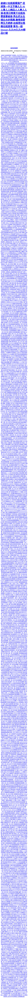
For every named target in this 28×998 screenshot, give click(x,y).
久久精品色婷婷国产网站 (17, 683)
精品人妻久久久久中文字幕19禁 (18, 90)
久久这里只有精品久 (21, 729)
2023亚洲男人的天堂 (17, 384)
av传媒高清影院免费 (9, 162)
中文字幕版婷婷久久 (11, 868)
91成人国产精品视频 (20, 280)
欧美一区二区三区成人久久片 (13, 376)
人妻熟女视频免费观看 (7, 469)
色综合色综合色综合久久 (17, 944)
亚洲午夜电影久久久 (20, 96)
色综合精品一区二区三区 (11, 775)
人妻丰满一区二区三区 (15, 435)
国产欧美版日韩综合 (15, 751)
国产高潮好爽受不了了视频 (16, 492)
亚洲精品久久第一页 (15, 150)
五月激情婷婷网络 (20, 504)
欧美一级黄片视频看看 (7, 779)
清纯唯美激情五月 (10, 276)
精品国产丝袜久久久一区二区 (15, 299)
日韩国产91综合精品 (15, 585)
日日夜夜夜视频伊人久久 (12, 167)
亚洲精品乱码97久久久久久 (18, 768)
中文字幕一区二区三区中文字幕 (12, 110)
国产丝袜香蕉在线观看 (12, 314)
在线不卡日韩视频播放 (21, 219)
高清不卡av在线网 (18, 261)
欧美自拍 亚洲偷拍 (12, 310)
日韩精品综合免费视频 (12, 147)
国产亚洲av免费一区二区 (13, 243)
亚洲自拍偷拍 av (10, 479)
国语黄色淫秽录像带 (20, 724)
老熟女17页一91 (18, 618)
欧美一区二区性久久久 (16, 732)
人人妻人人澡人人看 (9, 920)
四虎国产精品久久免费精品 (9, 878)
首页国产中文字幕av (14, 321)
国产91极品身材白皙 (14, 939)
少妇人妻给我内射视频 (10, 71)
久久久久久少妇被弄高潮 (12, 460)
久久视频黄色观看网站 (9, 792)
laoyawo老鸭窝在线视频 (7, 117)
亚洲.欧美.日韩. (18, 982)
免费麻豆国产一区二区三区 (8, 480)
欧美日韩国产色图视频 (11, 393)
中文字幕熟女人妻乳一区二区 (15, 137)
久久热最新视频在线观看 (20, 155)
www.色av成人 (4, 412)
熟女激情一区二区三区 (10, 311)
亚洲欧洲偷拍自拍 (16, 493)
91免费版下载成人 (22, 253)
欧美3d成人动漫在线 (11, 417)
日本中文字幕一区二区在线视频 (13, 136)
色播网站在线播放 (11, 352)
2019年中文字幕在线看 (7, 143)
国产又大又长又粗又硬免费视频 (14, 259)
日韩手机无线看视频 (12, 94)
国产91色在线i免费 (16, 93)
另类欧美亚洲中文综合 (21, 403)
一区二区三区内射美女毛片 (19, 438)
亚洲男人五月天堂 (8, 322)
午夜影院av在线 (9, 594)
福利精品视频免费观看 (8, 189)
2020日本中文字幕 (6, 808)
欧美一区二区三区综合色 (18, 629)
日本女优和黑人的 (10, 828)
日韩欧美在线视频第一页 (10, 650)
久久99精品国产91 (5, 257)
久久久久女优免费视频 (16, 281)
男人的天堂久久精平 (18, 503)
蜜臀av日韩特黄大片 (12, 420)
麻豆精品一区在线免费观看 (8, 958)
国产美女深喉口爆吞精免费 (12, 123)
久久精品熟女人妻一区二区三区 (13, 447)
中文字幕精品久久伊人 (8, 501)
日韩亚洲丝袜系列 (9, 397)
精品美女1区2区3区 (15, 463)
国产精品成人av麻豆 (15, 387)
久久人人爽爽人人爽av (15, 909)
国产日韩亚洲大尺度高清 (16, 139)
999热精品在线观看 (9, 963)
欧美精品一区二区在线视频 (10, 765)
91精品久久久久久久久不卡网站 (14, 302)
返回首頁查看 (14, 48)
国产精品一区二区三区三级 (8, 930)
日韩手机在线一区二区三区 (17, 545)
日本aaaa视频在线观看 (16, 670)
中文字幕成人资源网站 (12, 153)
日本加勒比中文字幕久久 (11, 737)
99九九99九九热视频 (6, 224)
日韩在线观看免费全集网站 (13, 607)
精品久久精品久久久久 (16, 300)
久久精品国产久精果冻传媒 (16, 389)
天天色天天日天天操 (10, 104)
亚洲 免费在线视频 (22, 411)
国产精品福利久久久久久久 (14, 490)
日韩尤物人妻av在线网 (18, 721)
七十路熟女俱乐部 (18, 594)
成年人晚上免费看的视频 (9, 512)
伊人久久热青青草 (14, 866)
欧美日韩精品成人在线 (11, 586)
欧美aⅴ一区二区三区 (16, 166)
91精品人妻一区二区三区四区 (15, 333)
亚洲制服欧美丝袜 (11, 205)
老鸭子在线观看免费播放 (20, 946)
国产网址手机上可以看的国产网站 (10, 430)
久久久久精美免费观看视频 (12, 677)
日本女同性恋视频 (14, 371)
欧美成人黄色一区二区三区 (12, 273)
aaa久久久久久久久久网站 (17, 183)
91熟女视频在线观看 (12, 194)
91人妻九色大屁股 (14, 884)
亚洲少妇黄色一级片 (17, 405)
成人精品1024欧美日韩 (16, 319)
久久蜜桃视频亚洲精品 (20, 229)
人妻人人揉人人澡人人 (7, 246)
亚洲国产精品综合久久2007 (13, 882)
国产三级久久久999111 (7, 503)
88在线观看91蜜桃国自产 (7, 439)
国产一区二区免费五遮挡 (11, 847)
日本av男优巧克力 (20, 480)
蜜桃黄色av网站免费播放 (9, 648)
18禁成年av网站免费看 (20, 286)
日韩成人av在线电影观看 (19, 623)
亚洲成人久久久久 (13, 327)
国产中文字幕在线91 (10, 789)
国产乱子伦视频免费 (18, 686)
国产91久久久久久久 (14, 99)
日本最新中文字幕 (18, 218)
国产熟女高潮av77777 (6, 208)
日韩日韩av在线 (6, 450)
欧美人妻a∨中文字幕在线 (7, 772)
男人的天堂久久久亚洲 (18, 75)
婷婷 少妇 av (6, 223)
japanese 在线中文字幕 (8, 718)
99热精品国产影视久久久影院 (17, 289)
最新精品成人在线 (13, 760)
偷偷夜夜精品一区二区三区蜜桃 (9, 525)
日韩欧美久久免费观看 (17, 248)
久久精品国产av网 (13, 169)
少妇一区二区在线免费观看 (8, 64)
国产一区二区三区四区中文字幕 (13, 318)
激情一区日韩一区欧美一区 (18, 691)
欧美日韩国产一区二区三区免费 (15, 378)
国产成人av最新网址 (19, 822)
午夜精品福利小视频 (17, 476)
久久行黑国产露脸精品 (18, 267)
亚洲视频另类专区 (17, 749)
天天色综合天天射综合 (16, 461)
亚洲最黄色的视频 (19, 397)
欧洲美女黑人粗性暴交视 (10, 870)
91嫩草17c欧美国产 (21, 506)
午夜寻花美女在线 (22, 699)
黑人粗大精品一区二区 (11, 395)
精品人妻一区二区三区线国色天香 (18, 795)
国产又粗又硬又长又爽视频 (10, 591)
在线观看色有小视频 (20, 189)
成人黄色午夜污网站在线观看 (9, 715)
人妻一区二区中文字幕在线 (10, 422)
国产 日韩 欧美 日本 (14, 69)
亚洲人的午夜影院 (8, 181)
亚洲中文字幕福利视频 (11, 647)
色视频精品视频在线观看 (16, 542)
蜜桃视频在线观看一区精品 (12, 813)
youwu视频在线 (23, 746)
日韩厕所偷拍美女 (21, 711)
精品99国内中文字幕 (15, 477)
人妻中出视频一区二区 (18, 639)
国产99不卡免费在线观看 (7, 221)
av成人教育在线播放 (21, 843)
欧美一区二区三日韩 (7, 794)
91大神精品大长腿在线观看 (10, 349)
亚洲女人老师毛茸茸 (8, 928)
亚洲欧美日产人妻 (8, 822)
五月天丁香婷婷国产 (10, 113)
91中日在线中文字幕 (18, 98)
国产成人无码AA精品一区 (15, 102)
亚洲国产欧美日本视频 (9, 533)
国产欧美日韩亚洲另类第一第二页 (16, 544)
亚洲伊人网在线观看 (16, 485)
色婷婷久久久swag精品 (8, 354)
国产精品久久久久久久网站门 (19, 914)
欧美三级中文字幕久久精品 (11, 933)
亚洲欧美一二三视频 (20, 772)
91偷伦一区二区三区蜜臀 (15, 602)
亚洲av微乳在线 (16, 306)
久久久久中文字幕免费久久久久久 (13, 88)
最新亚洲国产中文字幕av (17, 465)
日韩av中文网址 (9, 155)
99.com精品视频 (20, 980)
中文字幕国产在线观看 (13, 893)
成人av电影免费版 (18, 143)
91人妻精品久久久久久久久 (19, 268)
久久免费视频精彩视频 (15, 186)
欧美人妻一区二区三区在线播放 (13, 680)
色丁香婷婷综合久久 (17, 536)
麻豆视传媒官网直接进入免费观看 (10, 79)
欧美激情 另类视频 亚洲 (20, 359)
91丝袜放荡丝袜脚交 (6, 438)
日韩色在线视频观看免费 (12, 180)
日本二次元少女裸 (21, 104)
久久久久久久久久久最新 (16, 197)
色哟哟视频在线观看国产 (11, 705)
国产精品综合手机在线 (19, 474)
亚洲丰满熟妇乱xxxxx (18, 224)
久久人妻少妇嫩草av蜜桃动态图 (17, 895)
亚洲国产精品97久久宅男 (11, 851)
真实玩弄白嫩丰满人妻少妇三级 (17, 798)
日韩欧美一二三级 (11, 990)
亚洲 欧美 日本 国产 (21, 637)
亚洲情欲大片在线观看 (21, 170)
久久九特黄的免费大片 (10, 373)
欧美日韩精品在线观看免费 (12, 237)
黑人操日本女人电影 (18, 897)
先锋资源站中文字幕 (12, 188)
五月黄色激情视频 (22, 118)
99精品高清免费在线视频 (16, 938)
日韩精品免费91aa (10, 711)
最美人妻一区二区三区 (8, 830)
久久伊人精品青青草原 (12, 952)
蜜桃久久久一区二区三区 (11, 931)
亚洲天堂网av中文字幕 (7, 72)
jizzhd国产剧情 (18, 423)
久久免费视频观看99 (11, 588)
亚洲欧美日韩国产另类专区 (12, 580)
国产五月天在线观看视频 (10, 235)
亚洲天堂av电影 (20, 113)
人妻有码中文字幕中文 (16, 550)
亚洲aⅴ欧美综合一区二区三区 (16, 341)
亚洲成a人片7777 (13, 904)
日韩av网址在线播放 (6, 164)
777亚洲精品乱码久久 (9, 409)
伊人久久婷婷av (18, 528)
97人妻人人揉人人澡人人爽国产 (15, 583)
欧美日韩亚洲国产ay (12, 238)
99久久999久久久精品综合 (9, 367)
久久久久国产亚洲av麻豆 (18, 131)
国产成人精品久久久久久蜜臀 (9, 859)
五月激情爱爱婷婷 (14, 844)
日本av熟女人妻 (8, 441)
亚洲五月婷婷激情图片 (15, 332)
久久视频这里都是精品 (16, 303)
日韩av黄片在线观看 (8, 704)
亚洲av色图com (12, 756)
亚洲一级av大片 (14, 529)
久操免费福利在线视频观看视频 (11, 121)
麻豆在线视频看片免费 (21, 479)
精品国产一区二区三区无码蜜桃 (15, 681)
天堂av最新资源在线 (7, 528)
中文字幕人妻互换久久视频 (19, 631)
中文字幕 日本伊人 (18, 564)
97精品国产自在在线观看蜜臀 (17, 685)
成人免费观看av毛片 (7, 968)
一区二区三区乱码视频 (8, 767)
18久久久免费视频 (16, 809)
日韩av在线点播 (19, 558)
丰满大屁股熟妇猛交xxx (15, 101)
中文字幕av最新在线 (6, 265)
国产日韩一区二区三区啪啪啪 (14, 193)
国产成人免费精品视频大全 (8, 832)
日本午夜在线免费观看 (8, 860)
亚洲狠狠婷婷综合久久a (7, 172)
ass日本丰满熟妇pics (15, 202)
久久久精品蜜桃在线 (10, 980)
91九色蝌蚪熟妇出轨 (11, 145)
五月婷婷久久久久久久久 (10, 509)
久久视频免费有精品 (10, 678)
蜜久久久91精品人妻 (17, 942)
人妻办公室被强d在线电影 (7, 558)
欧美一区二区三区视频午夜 (18, 115)
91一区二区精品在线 (16, 335)
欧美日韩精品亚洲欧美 (21, 63)
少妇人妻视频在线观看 (13, 610)
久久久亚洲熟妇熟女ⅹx (11, 253)
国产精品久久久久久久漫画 (8, 507)
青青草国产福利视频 (6, 730)
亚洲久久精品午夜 (15, 466)
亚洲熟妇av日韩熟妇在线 (14, 134)
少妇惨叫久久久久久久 (8, 778)
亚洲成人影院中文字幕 (10, 707)
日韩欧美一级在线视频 (13, 442)
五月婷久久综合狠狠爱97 (14, 295)
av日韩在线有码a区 (12, 635)
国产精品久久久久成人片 (18, 561)
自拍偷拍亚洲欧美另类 (11, 275)
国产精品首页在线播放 (13, 80)
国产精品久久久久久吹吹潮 (14, 672)
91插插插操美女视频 (10, 843)
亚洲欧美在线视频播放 (16, 128)
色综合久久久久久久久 (8, 280)
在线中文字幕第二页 (9, 523)
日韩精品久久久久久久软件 (12, 458)
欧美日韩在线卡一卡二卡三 (8, 161)
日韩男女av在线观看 (9, 96)
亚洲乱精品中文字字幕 (15, 626)
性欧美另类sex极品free (17, 515)
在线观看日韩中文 (19, 177)
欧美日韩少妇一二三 (8, 666)
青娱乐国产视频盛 (13, 496)
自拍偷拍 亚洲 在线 (9, 814)
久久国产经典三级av (6, 91)
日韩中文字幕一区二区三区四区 (11, 381)
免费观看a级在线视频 (12, 256)
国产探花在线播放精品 (21, 354)
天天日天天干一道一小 (18, 83)
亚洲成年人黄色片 (7, 213)
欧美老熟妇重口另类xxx (19, 628)
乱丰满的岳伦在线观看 (19, 974)
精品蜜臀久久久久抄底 (16, 287)
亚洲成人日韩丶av (18, 454)
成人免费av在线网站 (10, 82)
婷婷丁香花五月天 (22, 468)
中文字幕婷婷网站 (18, 132)
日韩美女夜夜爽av (8, 923)
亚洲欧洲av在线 (15, 741)
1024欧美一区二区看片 (7, 360)
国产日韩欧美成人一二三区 (17, 362)
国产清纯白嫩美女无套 (16, 416)
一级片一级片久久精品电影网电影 (18, 556)
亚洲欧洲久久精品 (20, 688)
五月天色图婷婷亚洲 (16, 355)
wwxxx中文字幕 (22, 806)
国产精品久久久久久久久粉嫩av (9, 700)
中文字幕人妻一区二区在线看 (10, 653)
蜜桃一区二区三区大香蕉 (20, 264)
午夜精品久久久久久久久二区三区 (17, 262)
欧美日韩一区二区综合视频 (11, 664)
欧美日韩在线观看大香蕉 (11, 612)
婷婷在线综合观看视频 (16, 338)
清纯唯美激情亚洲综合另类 (8, 156)
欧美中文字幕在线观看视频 (16, 148)
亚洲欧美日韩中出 (18, 360)
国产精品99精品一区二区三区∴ (14, 370)
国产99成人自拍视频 (6, 131)
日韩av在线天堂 (21, 878)
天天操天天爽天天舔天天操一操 (18, 223)
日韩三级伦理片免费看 (17, 444)
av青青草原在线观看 (19, 181)
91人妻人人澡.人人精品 (21, 770)
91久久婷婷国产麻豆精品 (15, 726)
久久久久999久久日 (13, 936)
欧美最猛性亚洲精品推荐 (18, 722)
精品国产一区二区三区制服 (17, 425)
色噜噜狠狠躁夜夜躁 (12, 107)
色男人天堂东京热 (15, 696)
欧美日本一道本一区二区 (12, 158)
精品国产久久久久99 (14, 890)
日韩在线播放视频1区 (16, 995)
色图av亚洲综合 (13, 449)
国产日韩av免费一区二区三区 (19, 965)
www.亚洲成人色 (9, 667)
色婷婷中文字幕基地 (10, 212)
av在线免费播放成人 (15, 654)
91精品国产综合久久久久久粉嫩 (18, 129)
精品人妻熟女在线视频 (21, 860)
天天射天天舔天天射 (21, 71)
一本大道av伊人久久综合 (20, 779)
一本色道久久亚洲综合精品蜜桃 (17, 126)
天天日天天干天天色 (16, 901)
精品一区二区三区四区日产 (11, 746)
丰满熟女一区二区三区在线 (10, 710)
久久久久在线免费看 (20, 534)
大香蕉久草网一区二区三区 (11, 488)
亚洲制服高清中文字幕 (20, 142)
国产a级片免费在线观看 (14, 406)
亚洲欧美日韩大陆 (10, 431)
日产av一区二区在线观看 (7, 63)
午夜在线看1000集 (9, 177)
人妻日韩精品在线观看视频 (19, 428)
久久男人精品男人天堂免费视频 (13, 553)
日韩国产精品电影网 (8, 598)
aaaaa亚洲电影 (4, 270)
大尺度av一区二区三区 (15, 548)
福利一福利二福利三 (17, 537)
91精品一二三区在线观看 (18, 862)
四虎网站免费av (8, 628)
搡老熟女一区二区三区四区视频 (16, 308)
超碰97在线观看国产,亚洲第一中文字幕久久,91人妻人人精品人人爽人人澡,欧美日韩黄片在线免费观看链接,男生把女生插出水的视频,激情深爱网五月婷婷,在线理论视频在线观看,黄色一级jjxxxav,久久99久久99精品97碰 (14, 58)
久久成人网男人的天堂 (17, 452)
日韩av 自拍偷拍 (17, 816)
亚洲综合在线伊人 (19, 781)
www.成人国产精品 (15, 993)
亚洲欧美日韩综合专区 (10, 881)
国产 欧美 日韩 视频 (6, 639)
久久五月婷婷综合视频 (16, 898)
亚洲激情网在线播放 (21, 64)
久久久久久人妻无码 (18, 803)
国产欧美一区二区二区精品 (19, 227)
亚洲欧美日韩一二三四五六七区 (9, 66)
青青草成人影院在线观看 (18, 514)
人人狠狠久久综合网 (11, 985)
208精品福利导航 (5, 696)
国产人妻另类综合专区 (16, 346)
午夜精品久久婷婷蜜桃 (20, 484)
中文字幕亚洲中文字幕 (8, 873)
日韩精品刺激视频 (12, 552)
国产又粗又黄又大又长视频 (19, 265)
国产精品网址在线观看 (15, 340)
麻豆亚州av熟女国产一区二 (18, 808)
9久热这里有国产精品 (15, 446)
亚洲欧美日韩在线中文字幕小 (12, 109)
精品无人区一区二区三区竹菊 (16, 805)
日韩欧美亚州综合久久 (20, 968)
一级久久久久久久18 (9, 511)
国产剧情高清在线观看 (15, 270)
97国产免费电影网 (16, 297)
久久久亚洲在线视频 (6, 267)
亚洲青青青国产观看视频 (16, 191)
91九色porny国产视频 (18, 232)
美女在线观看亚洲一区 (21, 162)
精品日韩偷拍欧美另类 (19, 74)
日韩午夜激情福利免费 (18, 199)
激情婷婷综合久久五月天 (9, 207)
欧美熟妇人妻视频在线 (18, 996)
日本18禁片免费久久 (14, 408)
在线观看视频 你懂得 (15, 817)
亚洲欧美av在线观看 (21, 436)
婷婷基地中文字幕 (8, 802)
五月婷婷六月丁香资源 (7, 120)
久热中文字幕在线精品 (9, 216)
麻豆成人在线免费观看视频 (9, 917)
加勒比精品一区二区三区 (7, 170)
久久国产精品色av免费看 (18, 226)
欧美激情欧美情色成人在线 (14, 455)
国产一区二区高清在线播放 (14, 762)
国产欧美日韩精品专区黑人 (12, 351)
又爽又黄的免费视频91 (17, 382)
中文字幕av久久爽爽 (21, 357)
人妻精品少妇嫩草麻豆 (11, 272)
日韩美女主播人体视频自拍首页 (13, 900)
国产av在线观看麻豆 (11, 330)
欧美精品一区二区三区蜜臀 (11, 313)
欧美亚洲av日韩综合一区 (17, 908)
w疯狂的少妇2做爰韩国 (12, 745)
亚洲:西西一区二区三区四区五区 (14, 325)
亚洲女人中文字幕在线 (11, 699)
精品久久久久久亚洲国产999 (13, 784)
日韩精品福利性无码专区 (11, 979)
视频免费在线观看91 (7, 229)
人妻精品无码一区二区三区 (12, 242)
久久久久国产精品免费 (11, 577)
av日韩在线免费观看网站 (12, 520)
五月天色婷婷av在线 (17, 889)
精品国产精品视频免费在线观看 (14, 852)
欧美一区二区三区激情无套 (9, 411)
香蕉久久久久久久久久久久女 (19, 159)
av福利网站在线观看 (21, 207)
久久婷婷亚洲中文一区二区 (14, 571)
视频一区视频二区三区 (21, 77)
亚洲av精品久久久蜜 (14, 412)
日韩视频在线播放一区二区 (13, 125)
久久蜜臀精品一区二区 (18, 164)
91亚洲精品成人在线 (19, 172)
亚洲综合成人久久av (12, 140)
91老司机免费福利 (6, 669)
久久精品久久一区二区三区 (12, 593)
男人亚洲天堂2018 (16, 903)
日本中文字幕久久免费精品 (17, 560)
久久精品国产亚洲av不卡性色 (8, 797)
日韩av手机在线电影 (18, 469)
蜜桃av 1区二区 (20, 82)
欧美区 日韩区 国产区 (16, 386)
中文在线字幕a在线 (8, 74)
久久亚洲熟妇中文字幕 (11, 151)
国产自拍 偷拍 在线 (11, 87)
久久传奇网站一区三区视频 (16, 427)
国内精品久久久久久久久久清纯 (10, 368)
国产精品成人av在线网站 (20, 667)
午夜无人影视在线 (22, 245)
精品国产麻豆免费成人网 (19, 213)
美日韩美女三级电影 (16, 249)
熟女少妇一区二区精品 (18, 624)
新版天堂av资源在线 (9, 590)
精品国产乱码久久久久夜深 (16, 541)
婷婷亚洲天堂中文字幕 (17, 174)
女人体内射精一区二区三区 (17, 230)
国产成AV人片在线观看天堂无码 (11, 574)
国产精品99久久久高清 (18, 91)
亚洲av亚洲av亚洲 (17, 441)
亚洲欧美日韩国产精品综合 (10, 118)
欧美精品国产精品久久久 (12, 204)
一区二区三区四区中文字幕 (18, 658)
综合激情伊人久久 (15, 634)
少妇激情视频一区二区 (21, 501)
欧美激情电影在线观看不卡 (10, 987)
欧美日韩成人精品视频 (18, 473)
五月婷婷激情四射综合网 (9, 531)
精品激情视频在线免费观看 (8, 579)
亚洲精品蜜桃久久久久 (15, 329)
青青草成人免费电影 (16, 754)
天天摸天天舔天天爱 (19, 433)
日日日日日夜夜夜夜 (9, 534)
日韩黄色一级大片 (12, 487)
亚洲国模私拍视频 (19, 68)
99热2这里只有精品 (6, 915)
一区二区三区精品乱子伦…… (9, 947)
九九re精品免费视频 (9, 278)
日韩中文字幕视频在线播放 (11, 374)
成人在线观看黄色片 (16, 840)
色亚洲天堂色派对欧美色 (19, 719)
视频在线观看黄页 (13, 846)
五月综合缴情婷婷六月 (12, 787)
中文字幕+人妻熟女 (22, 567)
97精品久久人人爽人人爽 (11, 419)
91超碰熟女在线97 (9, 142)
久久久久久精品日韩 (17, 471)
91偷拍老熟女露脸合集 (14, 251)
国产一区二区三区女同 (10, 365)
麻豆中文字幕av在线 (9, 616)
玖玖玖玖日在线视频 (15, 605)
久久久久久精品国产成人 (15, 343)
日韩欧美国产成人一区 (16, 555)
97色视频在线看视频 (7, 286)
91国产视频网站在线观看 (10, 392)
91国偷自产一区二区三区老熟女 (14, 955)
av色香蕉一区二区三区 (21, 523)
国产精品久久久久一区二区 (13, 934)
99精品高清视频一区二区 (17, 344)
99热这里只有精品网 (8, 423)
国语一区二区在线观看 (9, 324)
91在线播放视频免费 (7, 991)
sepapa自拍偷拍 (5, 230)
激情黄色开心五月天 (7, 484)
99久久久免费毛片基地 (18, 730)
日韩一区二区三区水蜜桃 (14, 112)
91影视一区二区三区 (14, 609)
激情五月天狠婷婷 (16, 969)
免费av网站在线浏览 (14, 953)
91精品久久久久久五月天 (17, 640)
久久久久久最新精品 (10, 436)
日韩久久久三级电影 (14, 398)
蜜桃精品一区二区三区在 (10, 468)
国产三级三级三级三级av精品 (14, 283)
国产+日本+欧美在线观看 (15, 336)
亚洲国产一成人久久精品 (10, 400)
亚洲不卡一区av (23, 169)
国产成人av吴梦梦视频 (16, 196)
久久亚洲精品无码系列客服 (10, 876)
